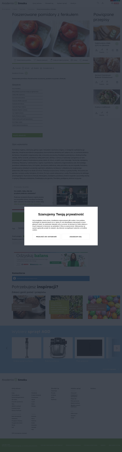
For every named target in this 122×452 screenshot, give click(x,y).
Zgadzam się (76, 237)
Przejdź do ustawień (46, 237)
